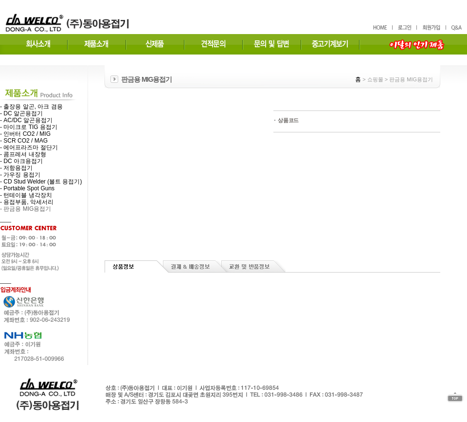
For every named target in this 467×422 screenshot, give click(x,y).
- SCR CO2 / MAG (24, 140)
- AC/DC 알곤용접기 (26, 120)
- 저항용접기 (16, 168)
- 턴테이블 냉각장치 (26, 195)
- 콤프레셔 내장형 (23, 154)
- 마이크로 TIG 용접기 (28, 127)
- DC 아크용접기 (21, 161)
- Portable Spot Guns (27, 188)
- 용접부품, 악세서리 (27, 202)
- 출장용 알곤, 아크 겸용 (31, 106)
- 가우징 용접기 (20, 174)
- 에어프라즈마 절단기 (29, 147)
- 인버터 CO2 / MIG (25, 133)
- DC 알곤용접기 (21, 113)
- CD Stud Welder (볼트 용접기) (41, 181)
